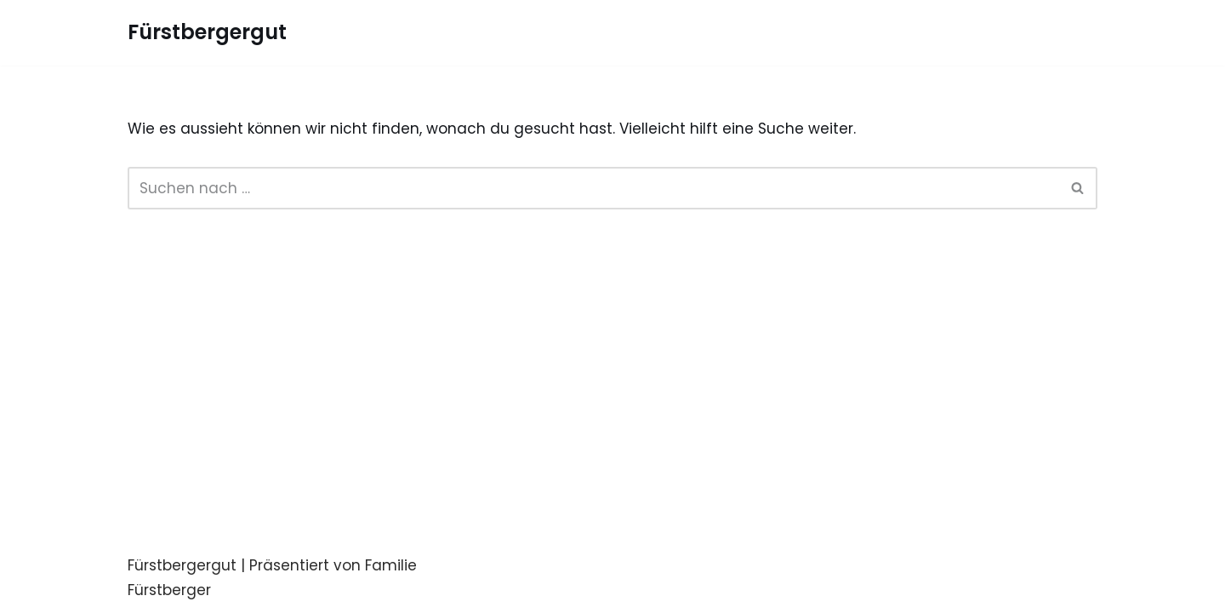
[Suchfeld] (593, 188)
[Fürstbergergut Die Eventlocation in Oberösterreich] (207, 32)
